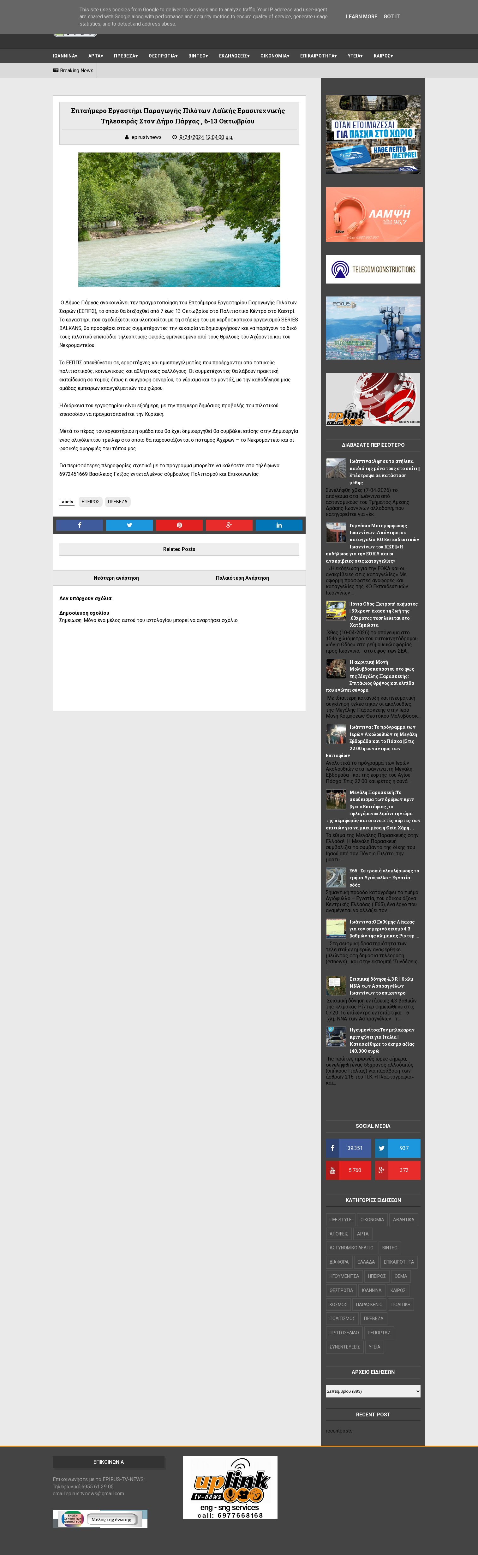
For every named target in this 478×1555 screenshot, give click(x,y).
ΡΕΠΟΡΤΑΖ (379, 1332)
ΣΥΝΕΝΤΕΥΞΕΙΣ (345, 1346)
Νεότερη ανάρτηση (116, 578)
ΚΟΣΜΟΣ (338, 1304)
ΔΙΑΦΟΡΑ (339, 1262)
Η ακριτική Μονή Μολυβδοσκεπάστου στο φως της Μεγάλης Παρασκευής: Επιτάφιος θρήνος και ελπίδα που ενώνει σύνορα (370, 676)
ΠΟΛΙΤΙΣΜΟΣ (342, 1318)
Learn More (361, 17)
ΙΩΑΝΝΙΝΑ (64, 55)
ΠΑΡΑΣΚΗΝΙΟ (369, 1304)
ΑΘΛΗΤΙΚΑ (404, 1219)
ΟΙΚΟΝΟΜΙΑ (273, 55)
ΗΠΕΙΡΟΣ (90, 501)
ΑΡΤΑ (94, 55)
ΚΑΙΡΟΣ (382, 55)
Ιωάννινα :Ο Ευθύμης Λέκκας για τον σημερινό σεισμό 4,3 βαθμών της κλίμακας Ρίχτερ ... (384, 929)
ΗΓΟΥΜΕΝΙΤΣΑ (344, 1276)
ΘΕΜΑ (401, 1276)
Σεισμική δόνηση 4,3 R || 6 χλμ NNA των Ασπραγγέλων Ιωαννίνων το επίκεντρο (381, 986)
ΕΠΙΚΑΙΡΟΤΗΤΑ (317, 55)
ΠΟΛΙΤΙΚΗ (400, 1304)
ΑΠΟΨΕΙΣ (339, 1233)
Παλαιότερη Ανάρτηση (242, 578)
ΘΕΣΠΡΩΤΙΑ (162, 55)
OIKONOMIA (372, 1219)
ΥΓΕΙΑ (354, 55)
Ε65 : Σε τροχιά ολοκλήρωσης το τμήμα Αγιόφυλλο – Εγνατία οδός (384, 878)
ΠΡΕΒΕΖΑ (124, 55)
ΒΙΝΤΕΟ (197, 55)
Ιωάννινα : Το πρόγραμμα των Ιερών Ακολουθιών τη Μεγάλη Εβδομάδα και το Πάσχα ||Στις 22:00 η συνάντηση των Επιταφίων (371, 741)
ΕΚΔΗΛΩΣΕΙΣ (233, 55)
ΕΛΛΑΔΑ (366, 1262)
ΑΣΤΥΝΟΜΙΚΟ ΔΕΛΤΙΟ (351, 1247)
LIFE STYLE (341, 1219)
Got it (392, 17)
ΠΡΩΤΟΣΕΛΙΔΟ (344, 1332)
